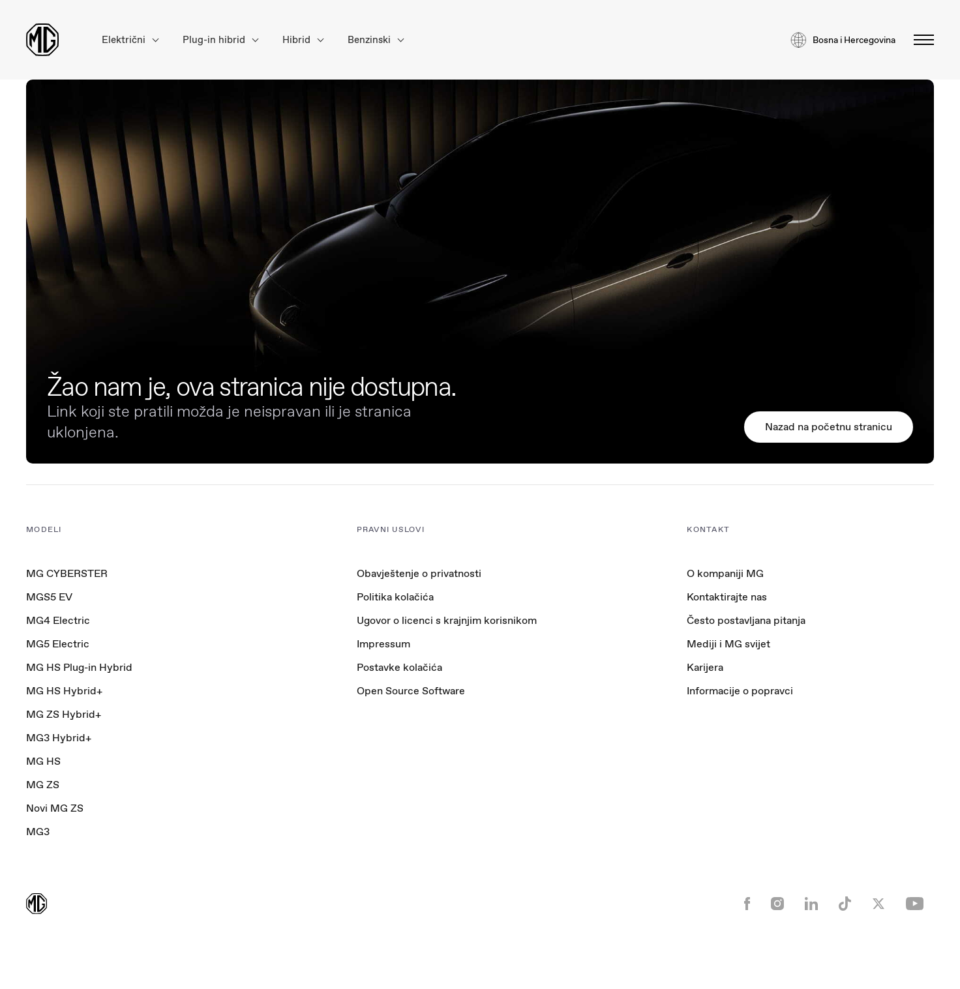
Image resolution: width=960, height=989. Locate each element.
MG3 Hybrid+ (58, 738)
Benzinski (376, 40)
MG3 (38, 831)
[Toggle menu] (920, 40)
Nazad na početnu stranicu (828, 427)
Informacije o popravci (740, 691)
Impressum (383, 644)
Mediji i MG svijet (728, 644)
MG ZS (42, 784)
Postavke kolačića (399, 667)
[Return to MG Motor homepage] (42, 39)
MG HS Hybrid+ (64, 691)
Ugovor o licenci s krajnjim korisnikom (447, 620)
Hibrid (302, 40)
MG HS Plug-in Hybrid (79, 667)
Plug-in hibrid (220, 40)
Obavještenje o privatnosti (419, 573)
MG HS (43, 761)
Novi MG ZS (54, 808)
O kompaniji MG (725, 573)
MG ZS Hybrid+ (63, 714)
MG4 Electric (58, 620)
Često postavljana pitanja (746, 620)
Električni (130, 40)
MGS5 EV (49, 597)
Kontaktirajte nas (727, 597)
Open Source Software (411, 691)
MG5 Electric (57, 644)
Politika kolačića (395, 597)
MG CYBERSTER (67, 573)
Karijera (705, 667)
